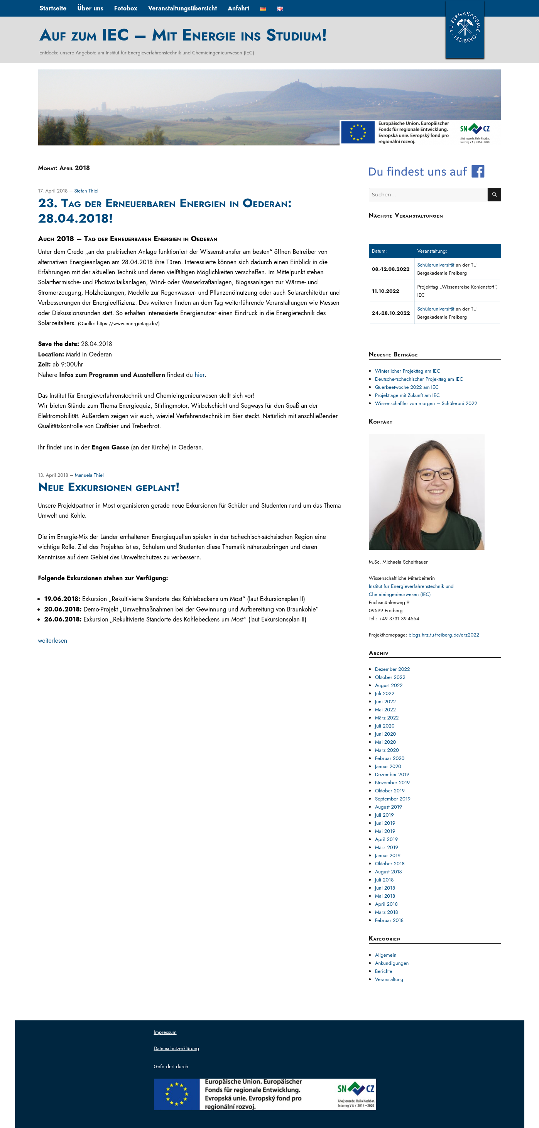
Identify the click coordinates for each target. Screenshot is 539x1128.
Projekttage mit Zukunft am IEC (407, 395)
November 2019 (392, 782)
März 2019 (386, 847)
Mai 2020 (385, 742)
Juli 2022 (384, 693)
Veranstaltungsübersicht (182, 8)
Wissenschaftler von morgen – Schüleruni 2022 (426, 403)
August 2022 (389, 685)
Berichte (383, 971)
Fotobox (125, 8)
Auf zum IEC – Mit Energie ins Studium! (183, 35)
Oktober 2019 (390, 790)
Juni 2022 (385, 701)
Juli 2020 (385, 725)
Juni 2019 (385, 823)
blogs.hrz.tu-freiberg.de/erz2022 (444, 634)
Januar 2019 (387, 855)
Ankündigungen (392, 963)
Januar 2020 (388, 766)
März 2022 (387, 717)
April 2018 (386, 904)
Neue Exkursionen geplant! (109, 487)
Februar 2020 (390, 758)
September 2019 (393, 798)
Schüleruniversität (436, 264)
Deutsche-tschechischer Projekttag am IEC (419, 379)
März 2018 (386, 912)
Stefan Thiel (86, 190)
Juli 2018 (384, 879)
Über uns (90, 8)
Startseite (53, 8)
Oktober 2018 (390, 863)
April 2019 (386, 839)
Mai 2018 (385, 896)
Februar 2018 (389, 920)
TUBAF (465, 29)
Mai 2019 (385, 831)
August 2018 (388, 871)
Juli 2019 (384, 815)
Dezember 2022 (392, 669)
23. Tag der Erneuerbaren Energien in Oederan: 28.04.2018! (165, 210)
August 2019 (388, 807)
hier (199, 374)
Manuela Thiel (89, 475)
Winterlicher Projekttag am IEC (407, 371)
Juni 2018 (385, 888)
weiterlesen (53, 640)
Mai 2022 (385, 709)
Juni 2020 (385, 734)
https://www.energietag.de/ (127, 323)
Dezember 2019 (392, 774)
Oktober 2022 (390, 677)
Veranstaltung (389, 979)
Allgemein (386, 955)
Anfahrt (238, 8)
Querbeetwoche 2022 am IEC (407, 387)
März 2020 (387, 750)
